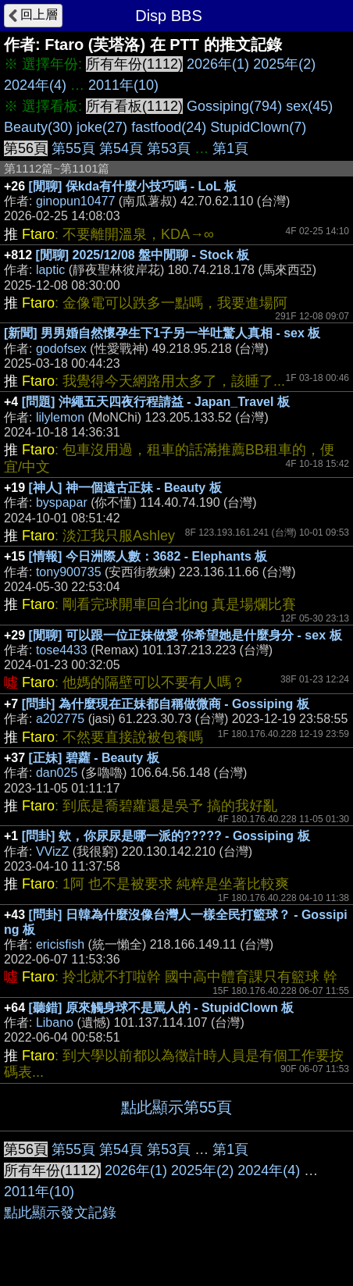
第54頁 (121, 148)
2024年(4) (35, 85)
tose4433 (61, 650)
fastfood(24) (168, 127)
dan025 (56, 772)
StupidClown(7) (258, 127)
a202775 (60, 718)
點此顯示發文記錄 (60, 1212)
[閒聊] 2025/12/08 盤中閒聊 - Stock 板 (143, 255)
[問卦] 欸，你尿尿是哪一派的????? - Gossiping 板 (166, 835)
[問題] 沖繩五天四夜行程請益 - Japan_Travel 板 (156, 401)
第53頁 (169, 148)
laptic (50, 269)
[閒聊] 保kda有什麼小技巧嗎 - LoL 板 (133, 186)
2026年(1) (218, 64)
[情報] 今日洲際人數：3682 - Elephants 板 (148, 556)
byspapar (61, 502)
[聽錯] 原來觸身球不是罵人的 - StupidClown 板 (161, 1007)
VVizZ (52, 851)
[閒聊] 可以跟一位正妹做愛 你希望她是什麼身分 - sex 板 (185, 635)
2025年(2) (284, 64)
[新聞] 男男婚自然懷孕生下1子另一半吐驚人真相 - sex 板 (162, 333)
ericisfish (60, 944)
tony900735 (69, 572)
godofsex (61, 348)
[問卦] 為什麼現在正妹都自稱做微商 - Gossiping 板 (165, 704)
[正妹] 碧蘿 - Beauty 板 (94, 757)
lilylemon (60, 417)
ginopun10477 (75, 201)
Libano (54, 1022)
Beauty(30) (38, 127)
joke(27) (102, 127)
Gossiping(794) (234, 106)
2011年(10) (123, 85)
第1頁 (230, 148)
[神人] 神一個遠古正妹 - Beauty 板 (125, 487)
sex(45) (309, 106)
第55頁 (73, 148)
